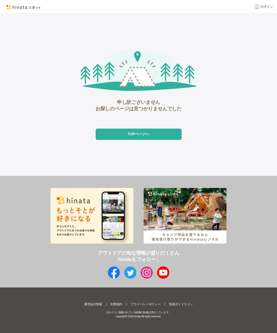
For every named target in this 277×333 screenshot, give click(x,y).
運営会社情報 (93, 304)
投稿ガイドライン (181, 304)
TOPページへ (139, 134)
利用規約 (116, 304)
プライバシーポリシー (146, 304)
